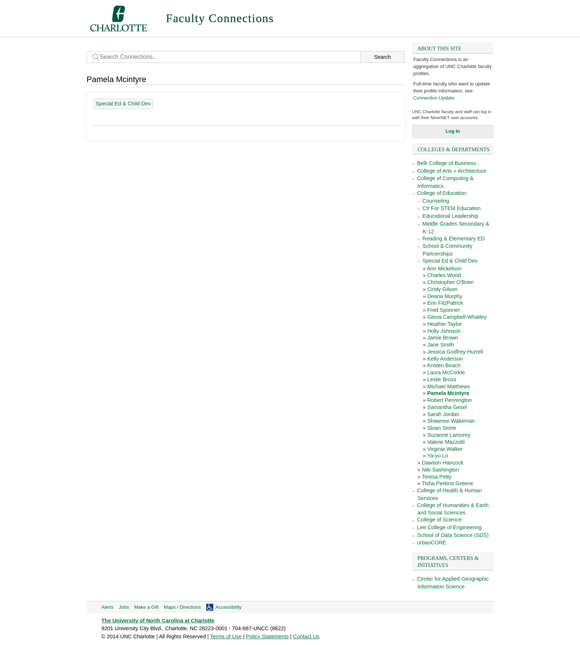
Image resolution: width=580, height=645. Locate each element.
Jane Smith (440, 345)
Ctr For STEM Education (451, 208)
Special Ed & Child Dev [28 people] (123, 104)
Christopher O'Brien (450, 282)
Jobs (124, 607)
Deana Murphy (444, 296)
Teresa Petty (436, 477)
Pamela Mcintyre (448, 393)
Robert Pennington (449, 400)
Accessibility (228, 607)
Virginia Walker (445, 449)
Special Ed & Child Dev (450, 261)
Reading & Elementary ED (453, 239)
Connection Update (433, 98)
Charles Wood (444, 275)
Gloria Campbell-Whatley (456, 317)
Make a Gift (146, 607)
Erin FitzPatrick (445, 303)
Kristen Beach (444, 365)
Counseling (435, 201)
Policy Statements (267, 636)
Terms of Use (226, 636)
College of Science (439, 520)
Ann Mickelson (444, 268)
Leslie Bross (441, 379)
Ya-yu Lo (437, 456)
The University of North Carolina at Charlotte (158, 621)
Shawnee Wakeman (451, 421)
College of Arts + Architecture (451, 171)
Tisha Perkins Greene (447, 483)
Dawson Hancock (442, 463)
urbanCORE (431, 543)
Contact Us (306, 636)
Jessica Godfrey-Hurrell (455, 352)
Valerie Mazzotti (446, 442)
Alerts (107, 607)
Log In (453, 131)
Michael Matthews (448, 386)
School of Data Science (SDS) (453, 535)
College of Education (441, 193)
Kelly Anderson (445, 359)
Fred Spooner (443, 310)
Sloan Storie (441, 428)
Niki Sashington (440, 470)
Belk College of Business (446, 163)
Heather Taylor (444, 324)
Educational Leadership (450, 216)
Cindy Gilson (442, 289)
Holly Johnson (444, 331)
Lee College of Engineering (449, 527)
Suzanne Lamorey (449, 435)
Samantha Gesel (447, 407)
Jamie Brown (442, 338)
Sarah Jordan (443, 414)
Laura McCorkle (446, 372)
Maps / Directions (182, 607)
